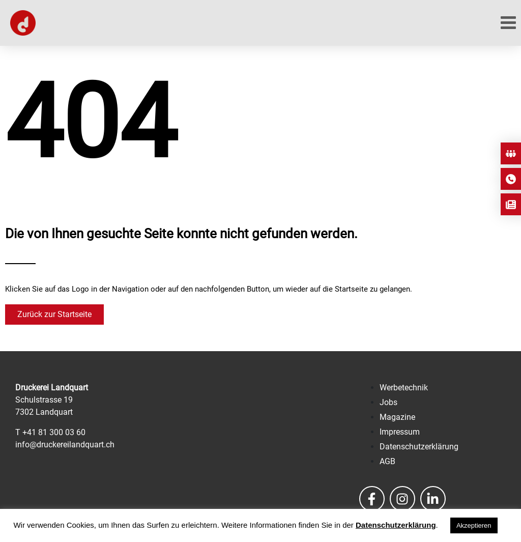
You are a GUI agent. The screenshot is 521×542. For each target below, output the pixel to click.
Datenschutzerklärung (396, 525)
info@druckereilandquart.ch (64, 444)
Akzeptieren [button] (473, 525)
